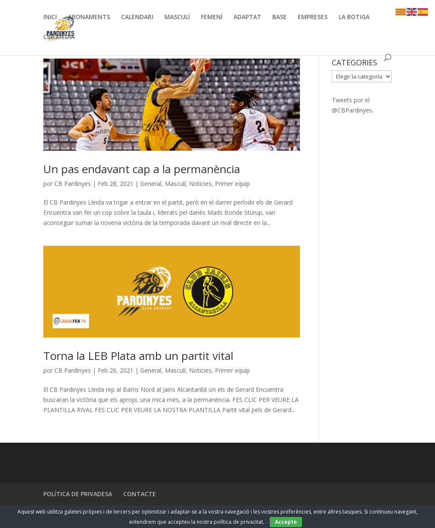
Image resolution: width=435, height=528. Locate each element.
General (150, 184)
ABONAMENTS (89, 17)
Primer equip (232, 184)
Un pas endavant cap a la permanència (141, 169)
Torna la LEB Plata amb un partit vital (138, 355)
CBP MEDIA (59, 37)
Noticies (200, 184)
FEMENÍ (212, 17)
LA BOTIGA (354, 17)
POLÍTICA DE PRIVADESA (77, 494)
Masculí (175, 184)
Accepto (286, 521)
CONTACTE (139, 494)
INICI (50, 17)
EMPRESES (313, 17)
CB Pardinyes (72, 184)
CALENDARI (137, 17)
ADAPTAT (247, 17)
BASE (279, 17)
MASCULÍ (177, 17)
